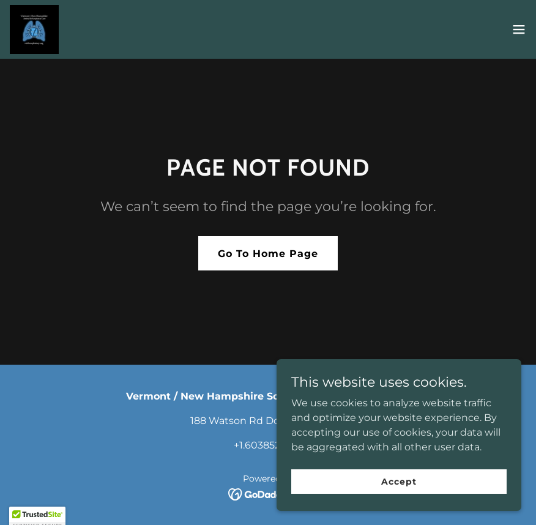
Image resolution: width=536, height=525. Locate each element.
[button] (519, 29)
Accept (398, 480)
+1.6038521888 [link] (268, 445)
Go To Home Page (268, 253)
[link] (34, 29)
